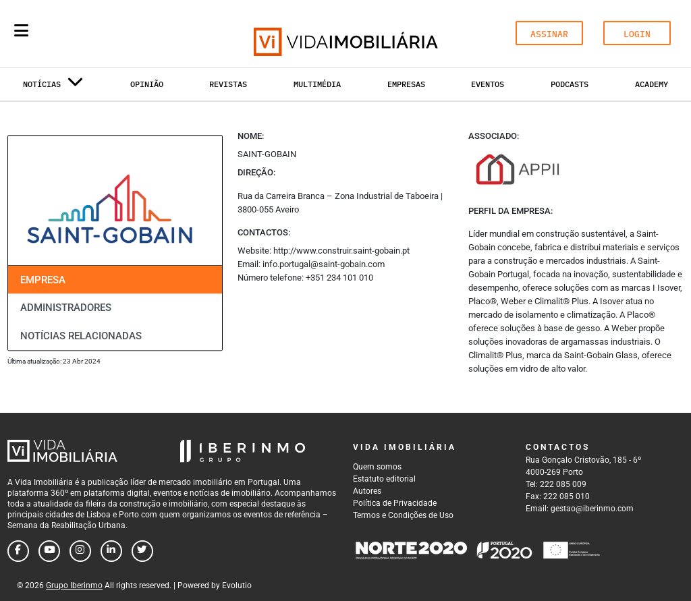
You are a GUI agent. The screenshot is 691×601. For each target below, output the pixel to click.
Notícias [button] (53, 87)
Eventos (487, 84)
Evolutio (237, 585)
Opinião (146, 84)
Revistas (228, 84)
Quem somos (377, 466)
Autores (367, 491)
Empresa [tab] (42, 280)
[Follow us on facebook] (18, 551)
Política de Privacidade (395, 503)
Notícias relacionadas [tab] (81, 336)
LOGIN (637, 34)
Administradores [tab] (65, 308)
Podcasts (569, 84)
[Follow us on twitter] (142, 551)
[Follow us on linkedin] (111, 551)
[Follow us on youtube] (49, 551)
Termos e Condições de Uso (403, 515)
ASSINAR (549, 34)
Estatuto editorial (384, 479)
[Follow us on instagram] (80, 551)
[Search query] (99, 33)
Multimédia (317, 84)
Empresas (406, 84)
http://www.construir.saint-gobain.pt (341, 251)
